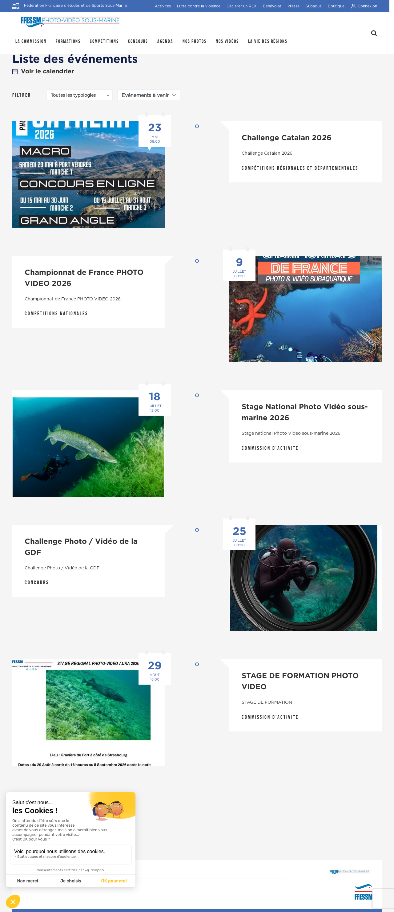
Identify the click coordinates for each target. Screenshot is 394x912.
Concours (138, 41)
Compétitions (104, 41)
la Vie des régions (267, 41)
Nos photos (195, 41)
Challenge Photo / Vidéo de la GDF (81, 546)
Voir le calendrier (43, 70)
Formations (68, 41)
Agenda (165, 41)
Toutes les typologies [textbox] (73, 95)
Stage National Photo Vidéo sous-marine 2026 (305, 411)
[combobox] (79, 95)
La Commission (30, 41)
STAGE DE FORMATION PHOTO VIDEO (300, 680)
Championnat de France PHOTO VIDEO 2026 (84, 277)
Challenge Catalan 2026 (287, 137)
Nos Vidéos (227, 41)
